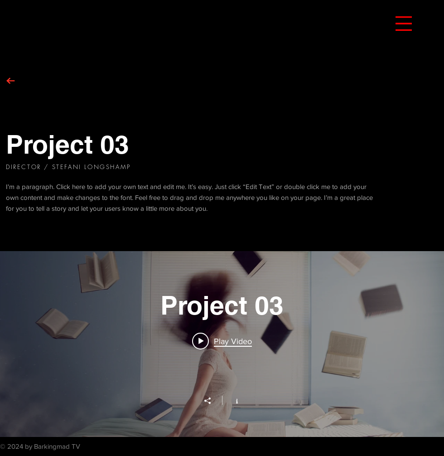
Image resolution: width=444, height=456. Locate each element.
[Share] (212, 400)
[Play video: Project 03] (222, 341)
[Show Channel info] (232, 400)
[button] (404, 23)
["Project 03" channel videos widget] (222, 344)
